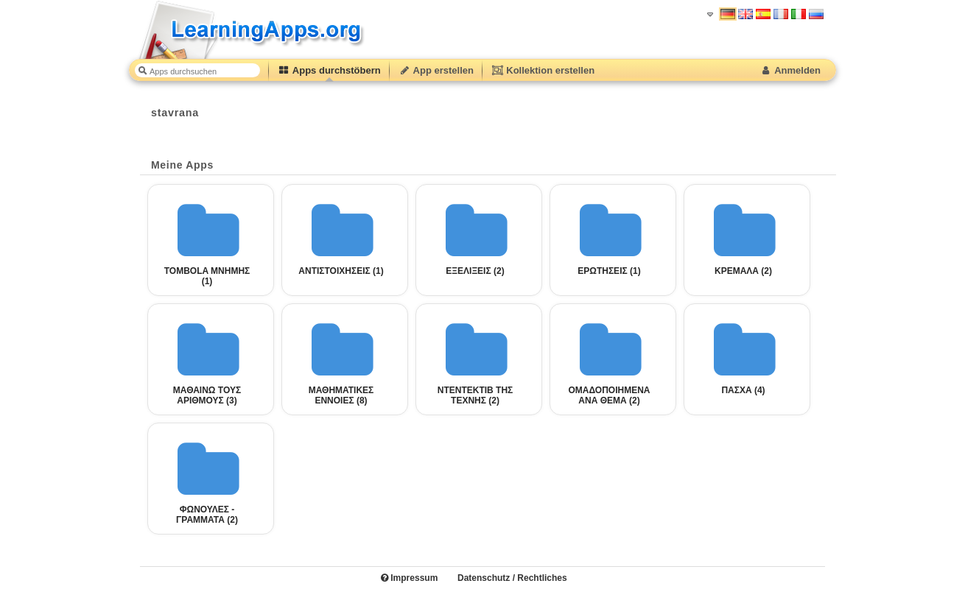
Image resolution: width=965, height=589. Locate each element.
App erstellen (436, 70)
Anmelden (790, 70)
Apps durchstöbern (329, 70)
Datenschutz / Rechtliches (512, 578)
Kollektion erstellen (542, 70)
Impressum (409, 578)
